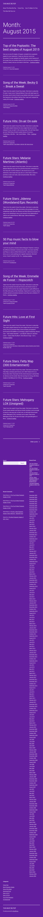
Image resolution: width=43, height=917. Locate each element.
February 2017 (32, 551)
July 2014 (31, 615)
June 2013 (32, 642)
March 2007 (32, 797)
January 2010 (32, 727)
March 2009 (32, 747)
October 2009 (32, 733)
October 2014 (32, 609)
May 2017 (31, 547)
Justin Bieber (17, 144)
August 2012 (32, 663)
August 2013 (32, 638)
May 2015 (31, 594)
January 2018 (32, 530)
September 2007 (33, 785)
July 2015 (31, 590)
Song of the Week (13, 105)
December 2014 (33, 605)
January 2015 (32, 603)
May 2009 (31, 743)
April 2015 (31, 596)
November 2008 (33, 756)
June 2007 (32, 791)
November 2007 (33, 780)
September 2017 (33, 538)
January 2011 (32, 702)
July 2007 (31, 789)
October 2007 (32, 783)
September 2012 (33, 660)
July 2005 (31, 838)
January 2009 (32, 752)
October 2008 (32, 758)
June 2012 (32, 667)
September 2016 (33, 561)
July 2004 (31, 863)
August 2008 (32, 762)
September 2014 (33, 611)
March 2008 (32, 772)
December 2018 (33, 509)
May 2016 (31, 569)
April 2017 (31, 549)
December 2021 (33, 503)
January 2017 (32, 553)
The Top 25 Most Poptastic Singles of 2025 (34, 465)
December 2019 (33, 507)
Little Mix (22, 144)
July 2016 (31, 565)
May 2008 (31, 768)
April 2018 (31, 524)
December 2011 (33, 679)
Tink (10, 347)
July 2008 (31, 764)
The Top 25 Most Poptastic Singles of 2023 (34, 474)
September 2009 (33, 735)
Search (4, 460)
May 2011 (31, 694)
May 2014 (31, 619)
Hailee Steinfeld (21, 345)
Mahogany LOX (10, 426)
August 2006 (32, 812)
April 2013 (31, 646)
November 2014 (33, 607)
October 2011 (32, 683)
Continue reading (34, 62)
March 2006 (32, 822)
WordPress (15, 911)
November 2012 (33, 656)
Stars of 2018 (6, 895)
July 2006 (31, 814)
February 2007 (32, 799)
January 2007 (32, 801)
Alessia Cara (9, 345)
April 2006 (31, 820)
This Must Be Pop (9, 3)
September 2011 (33, 685)
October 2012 (32, 658)
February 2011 (32, 700)
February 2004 (32, 874)
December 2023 (33, 499)
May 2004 (31, 867)
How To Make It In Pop (31, 8)
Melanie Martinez (10, 185)
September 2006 (33, 809)
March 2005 (32, 847)
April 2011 (31, 696)
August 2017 (32, 540)
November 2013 (33, 631)
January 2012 (32, 677)
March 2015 (32, 598)
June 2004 (32, 865)
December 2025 (33, 495)
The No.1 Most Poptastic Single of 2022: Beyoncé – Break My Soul (34, 479)
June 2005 (32, 841)
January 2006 (32, 826)
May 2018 (31, 522)
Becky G (8, 107)
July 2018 (31, 518)
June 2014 (32, 617)
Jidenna (8, 225)
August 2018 (32, 516)
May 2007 (31, 793)
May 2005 (31, 843)
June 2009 (32, 741)
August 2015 (32, 588)
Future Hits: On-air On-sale (20, 121)
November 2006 (33, 805)
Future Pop (21, 8)
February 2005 (32, 849)
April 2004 (31, 870)
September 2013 (33, 636)
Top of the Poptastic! (14, 68)
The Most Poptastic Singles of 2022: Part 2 (34, 485)
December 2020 (33, 505)
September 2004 (33, 859)
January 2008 (32, 776)
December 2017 (33, 532)
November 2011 (33, 681)
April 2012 (31, 671)
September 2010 (33, 710)
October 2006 (32, 807)
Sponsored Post (7, 891)
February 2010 (32, 725)
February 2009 (32, 749)
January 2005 (32, 851)
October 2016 (32, 559)
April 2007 (31, 795)
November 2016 (33, 557)
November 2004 (33, 855)
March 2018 (32, 526)
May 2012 (31, 669)
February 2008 (32, 774)
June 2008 (32, 766)
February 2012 (32, 675)
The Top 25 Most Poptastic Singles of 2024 (34, 470)
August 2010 (32, 712)
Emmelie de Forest (11, 303)
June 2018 (32, 520)
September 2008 (33, 760)
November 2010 (33, 706)
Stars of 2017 (6, 893)
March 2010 (32, 723)
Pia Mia (4, 347)
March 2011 (32, 698)
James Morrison (10, 144)
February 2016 (32, 576)
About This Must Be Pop (9, 8)
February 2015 (32, 600)
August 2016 (32, 563)
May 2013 (31, 644)
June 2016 (32, 567)
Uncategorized (13, 262)
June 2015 (32, 592)
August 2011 (32, 687)
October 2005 (32, 832)
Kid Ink (37, 345)
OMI (25, 144)
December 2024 (33, 497)
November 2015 (33, 582)
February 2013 (32, 650)
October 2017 (32, 536)
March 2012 (32, 673)
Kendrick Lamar (32, 345)
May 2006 (31, 818)
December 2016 (33, 555)
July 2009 (31, 739)
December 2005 (33, 828)
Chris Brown (15, 345)
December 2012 (33, 654)
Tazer (8, 347)
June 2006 (32, 816)
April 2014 (31, 621)
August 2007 (32, 787)
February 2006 (32, 824)
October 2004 (32, 857)
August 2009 (32, 737)
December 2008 (33, 754)
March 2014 (32, 623)
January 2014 (32, 627)
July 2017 (31, 543)
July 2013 (31, 640)
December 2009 (33, 729)
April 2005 (31, 845)
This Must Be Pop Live (9, 11)
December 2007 (33, 778)
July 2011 (31, 689)
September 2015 (33, 586)
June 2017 (32, 545)
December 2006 (33, 803)
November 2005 (33, 830)
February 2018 (32, 528)
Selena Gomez (30, 144)
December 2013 (33, 629)
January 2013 (32, 652)
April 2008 (31, 770)
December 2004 (33, 853)
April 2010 (31, 720)
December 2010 (33, 704)
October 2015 (32, 584)
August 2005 (32, 836)
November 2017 (33, 534)
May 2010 (31, 718)
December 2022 (33, 501)
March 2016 (32, 574)
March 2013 (32, 648)
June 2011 (32, 691)
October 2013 (32, 634)
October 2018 (32, 511)
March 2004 (32, 872)
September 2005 (33, 834)
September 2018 (33, 514)
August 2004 (32, 861)
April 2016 (31, 572)
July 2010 (31, 714)
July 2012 (31, 665)
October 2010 (32, 708)
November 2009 (33, 731)
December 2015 (33, 580)
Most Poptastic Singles (8, 887)
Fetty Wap (9, 386)
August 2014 (32, 613)
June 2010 (32, 716)
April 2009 (31, 745)
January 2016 (32, 578)
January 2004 (32, 876)
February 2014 (32, 625)
